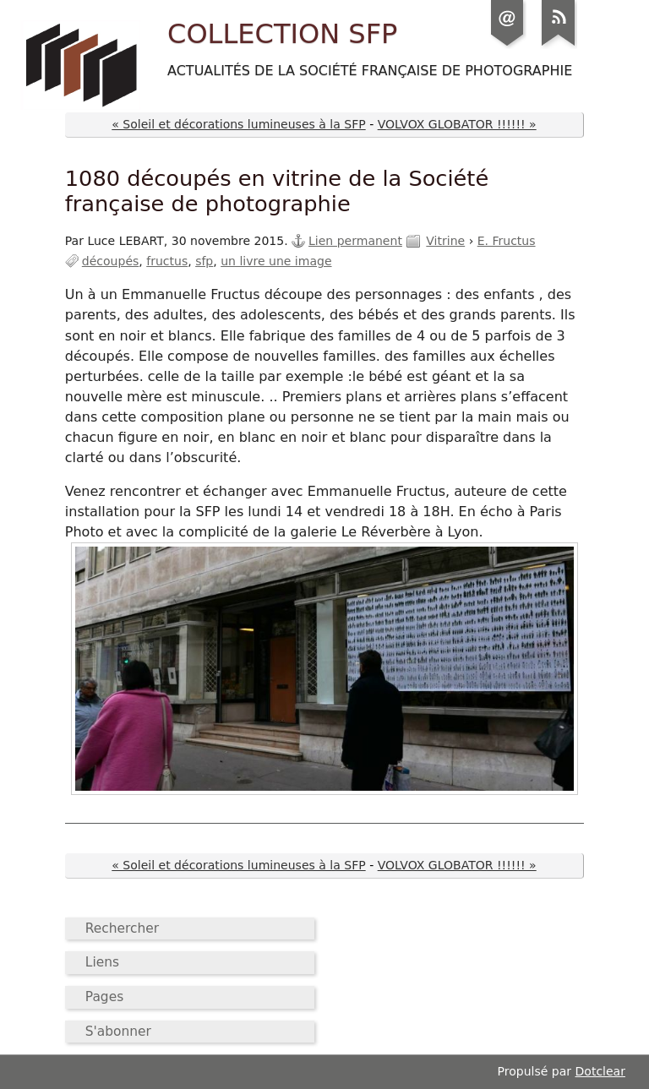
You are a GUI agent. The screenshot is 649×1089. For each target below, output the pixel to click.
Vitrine (445, 241)
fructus (167, 261)
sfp (204, 261)
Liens (102, 962)
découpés (110, 261)
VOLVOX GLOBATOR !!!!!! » (457, 124)
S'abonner (118, 1031)
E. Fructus (506, 241)
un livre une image (276, 261)
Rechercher (122, 928)
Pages (104, 997)
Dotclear (600, 1071)
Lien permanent (355, 241)
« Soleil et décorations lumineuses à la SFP (238, 124)
